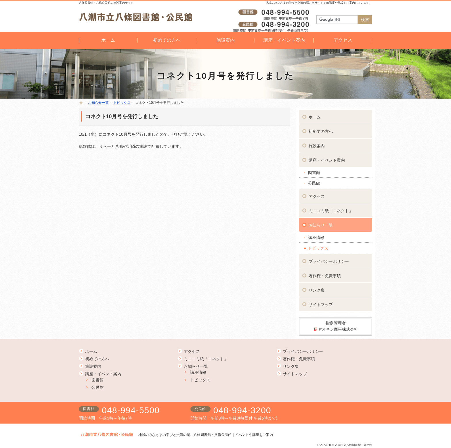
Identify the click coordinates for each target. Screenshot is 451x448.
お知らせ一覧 (321, 223)
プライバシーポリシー (329, 259)
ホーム (315, 114)
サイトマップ (321, 302)
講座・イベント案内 (327, 158)
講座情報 (316, 235)
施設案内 (317, 143)
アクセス (317, 194)
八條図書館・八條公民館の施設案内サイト (106, 2)
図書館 (314, 170)
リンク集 (317, 288)
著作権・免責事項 (325, 273)
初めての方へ (321, 129)
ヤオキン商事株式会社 (338, 327)
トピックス (318, 246)
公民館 (314, 181)
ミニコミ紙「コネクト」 (331, 208)
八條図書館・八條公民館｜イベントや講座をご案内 (233, 435)
